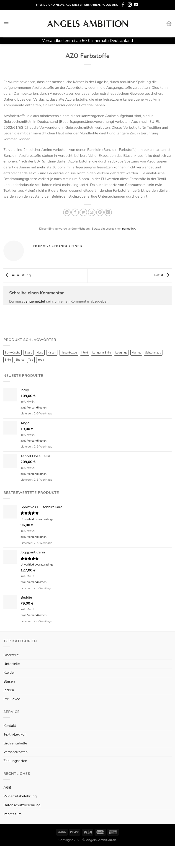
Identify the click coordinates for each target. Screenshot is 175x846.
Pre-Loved (11, 699)
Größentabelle (15, 743)
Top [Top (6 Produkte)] (30, 360)
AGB (7, 787)
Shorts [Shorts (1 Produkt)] (19, 360)
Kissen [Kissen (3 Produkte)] (52, 353)
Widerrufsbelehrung (20, 796)
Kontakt (9, 725)
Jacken (8, 690)
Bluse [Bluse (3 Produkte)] (28, 353)
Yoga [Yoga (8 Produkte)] (41, 360)
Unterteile (11, 663)
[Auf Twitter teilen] (83, 212)
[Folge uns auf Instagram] (130, 5)
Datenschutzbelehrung (22, 805)
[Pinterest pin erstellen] (100, 212)
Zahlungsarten (15, 760)
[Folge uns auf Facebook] (123, 5)
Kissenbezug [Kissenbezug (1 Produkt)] (69, 353)
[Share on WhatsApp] (67, 212)
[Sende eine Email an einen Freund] (91, 212)
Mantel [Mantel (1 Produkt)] (136, 353)
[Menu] (6, 23)
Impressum (12, 814)
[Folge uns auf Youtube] (136, 5)
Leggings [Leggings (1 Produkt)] (121, 353)
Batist (163, 275)
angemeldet (35, 301)
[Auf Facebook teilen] (75, 212)
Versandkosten (36, 408)
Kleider (9, 672)
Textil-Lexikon (14, 734)
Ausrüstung (17, 275)
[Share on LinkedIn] (108, 212)
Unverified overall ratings (37, 519)
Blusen (9, 681)
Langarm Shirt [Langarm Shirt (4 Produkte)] (101, 353)
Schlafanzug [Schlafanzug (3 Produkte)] (153, 353)
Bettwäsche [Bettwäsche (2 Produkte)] (12, 353)
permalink (128, 229)
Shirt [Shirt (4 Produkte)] (8, 360)
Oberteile (11, 654)
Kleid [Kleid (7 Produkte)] (84, 353)
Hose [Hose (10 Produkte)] (39, 353)
